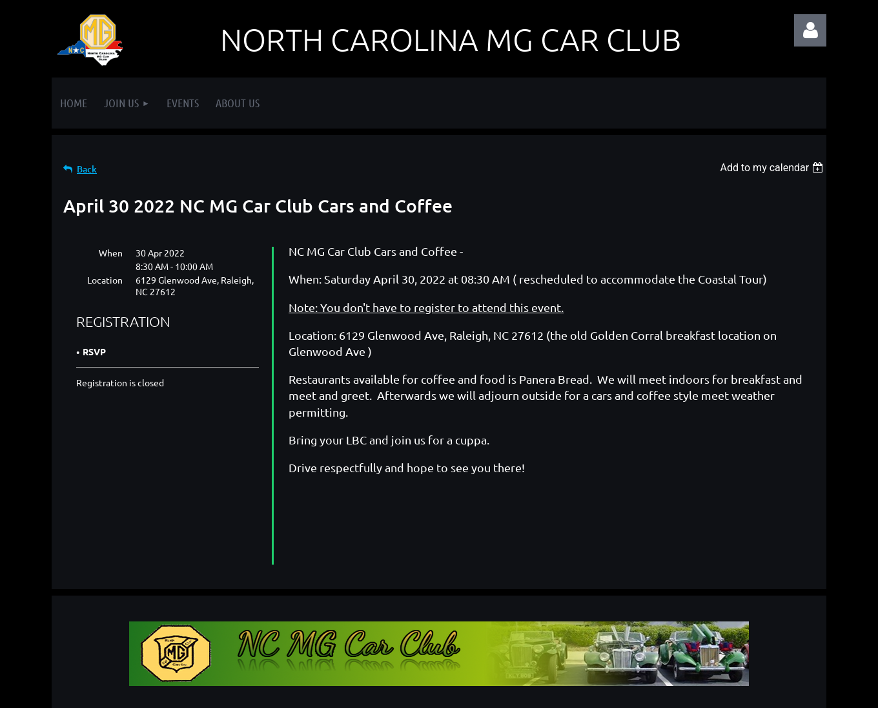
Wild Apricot (672, 692)
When (111, 252)
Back (87, 169)
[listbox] (773, 168)
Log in (810, 30)
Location (105, 280)
